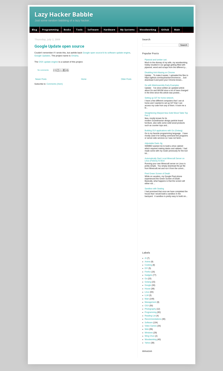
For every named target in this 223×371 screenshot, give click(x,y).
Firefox (148, 272)
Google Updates (42, 55)
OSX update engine (48, 62)
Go (146, 278)
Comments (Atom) (55, 84)
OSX (147, 305)
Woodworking (148, 29)
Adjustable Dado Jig (153, 143)
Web (147, 329)
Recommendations (153, 319)
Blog (34, 29)
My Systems (127, 29)
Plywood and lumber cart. (156, 60)
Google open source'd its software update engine (106, 52)
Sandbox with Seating (154, 188)
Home (83, 79)
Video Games (151, 326)
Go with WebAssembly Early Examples (162, 85)
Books (67, 29)
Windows (149, 333)
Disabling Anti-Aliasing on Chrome (160, 72)
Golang (148, 282)
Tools (79, 29)
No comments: (43, 70)
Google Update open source (59, 46)
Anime (147, 261)
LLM (147, 295)
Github (165, 29)
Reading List (150, 316)
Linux (147, 292)
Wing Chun (150, 336)
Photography (150, 309)
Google (148, 285)
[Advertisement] (167, 224)
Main (177, 29)
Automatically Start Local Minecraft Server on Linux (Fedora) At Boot (165, 159)
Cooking (148, 265)
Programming (50, 29)
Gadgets (148, 275)
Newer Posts (41, 79)
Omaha (74, 55)
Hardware (109, 29)
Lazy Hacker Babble (63, 14)
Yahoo (147, 343)
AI (146, 258)
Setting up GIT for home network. (159, 98)
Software (93, 29)
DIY (146, 268)
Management (150, 302)
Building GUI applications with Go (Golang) (164, 130)
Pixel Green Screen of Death (157, 173)
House (148, 289)
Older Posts (126, 79)
